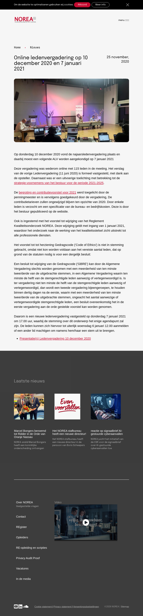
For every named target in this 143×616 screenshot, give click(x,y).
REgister (21, 527)
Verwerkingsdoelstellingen (86, 606)
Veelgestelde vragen (27, 506)
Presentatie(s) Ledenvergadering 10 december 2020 (55, 338)
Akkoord (82, 5)
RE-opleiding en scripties (31, 547)
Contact (21, 516)
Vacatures (22, 568)
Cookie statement (43, 606)
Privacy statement (62, 606)
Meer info (100, 5)
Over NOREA (24, 502)
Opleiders (22, 537)
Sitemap (125, 606)
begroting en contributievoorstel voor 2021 (47, 192)
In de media (23, 578)
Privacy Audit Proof (28, 558)
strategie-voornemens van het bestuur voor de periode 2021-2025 (58, 183)
